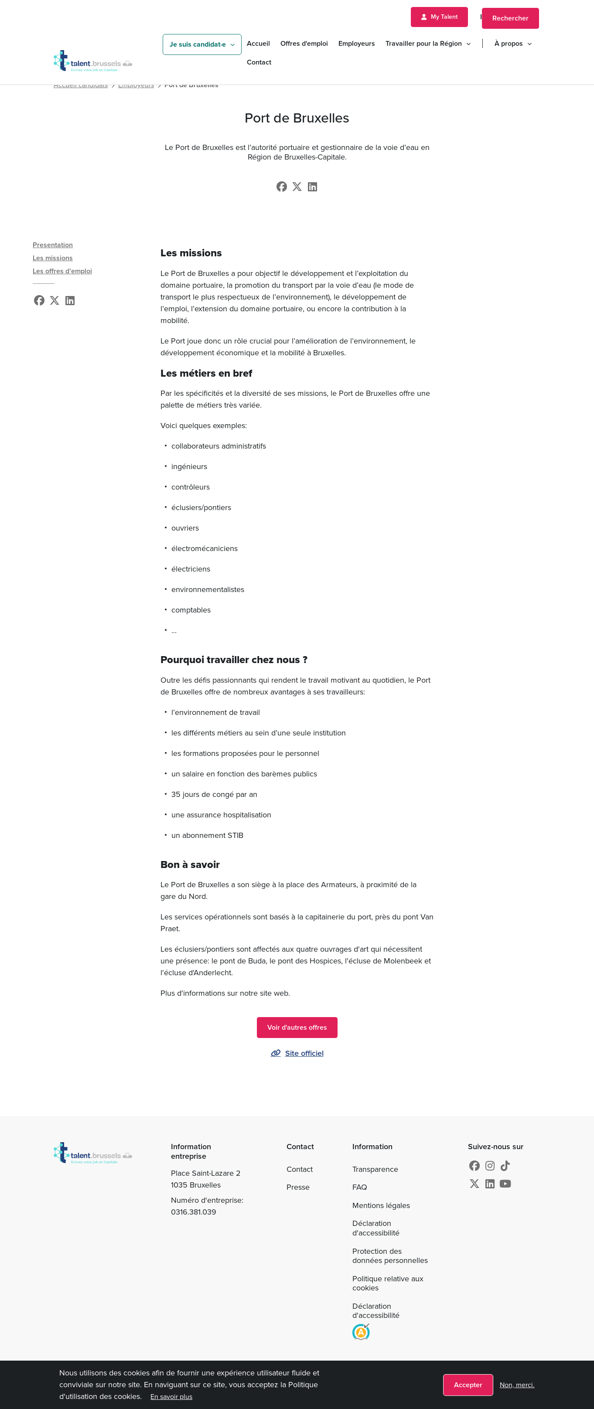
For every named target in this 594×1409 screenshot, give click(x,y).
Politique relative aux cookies (387, 1283)
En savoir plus (171, 1396)
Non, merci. (517, 1385)
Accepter (468, 1385)
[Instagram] (490, 1166)
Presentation (53, 245)
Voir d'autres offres (297, 1027)
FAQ (359, 1187)
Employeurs (356, 43)
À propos (509, 43)
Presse (298, 1187)
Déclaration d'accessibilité (375, 1228)
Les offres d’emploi (62, 271)
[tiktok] (505, 1166)
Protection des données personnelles (390, 1256)
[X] (297, 187)
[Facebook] (282, 187)
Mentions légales (381, 1205)
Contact (259, 62)
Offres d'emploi (304, 43)
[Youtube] (505, 1184)
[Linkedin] (312, 187)
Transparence (375, 1169)
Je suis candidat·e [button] (198, 44)
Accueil (258, 43)
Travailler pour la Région (424, 43)
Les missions (53, 258)
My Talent (444, 16)
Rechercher (510, 18)
